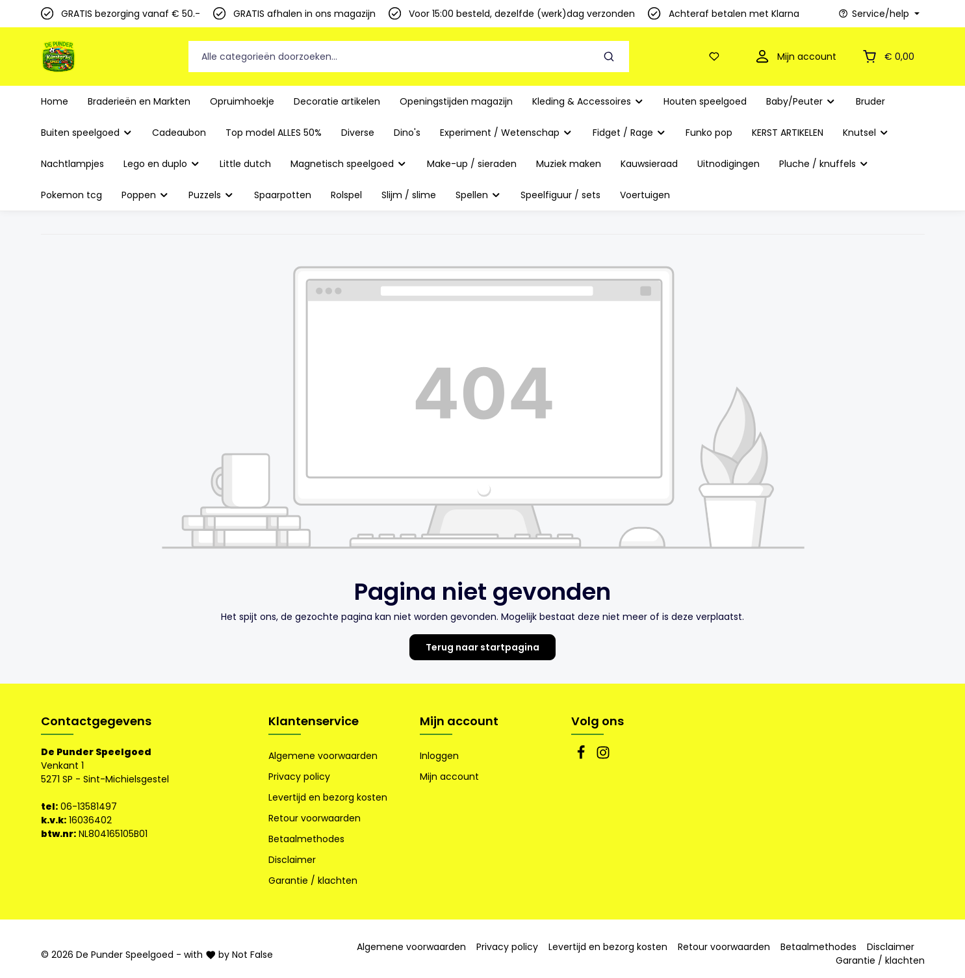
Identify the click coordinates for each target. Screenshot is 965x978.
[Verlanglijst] (717, 57)
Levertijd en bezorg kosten (327, 797)
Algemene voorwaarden (323, 755)
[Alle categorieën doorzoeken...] (389, 57)
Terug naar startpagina (482, 647)
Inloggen (439, 755)
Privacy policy (299, 776)
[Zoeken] (608, 57)
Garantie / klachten (312, 880)
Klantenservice (313, 721)
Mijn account (459, 721)
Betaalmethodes (306, 838)
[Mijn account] (794, 57)
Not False (252, 954)
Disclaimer (292, 859)
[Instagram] (603, 756)
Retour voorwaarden (314, 818)
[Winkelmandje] (887, 57)
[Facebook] (582, 756)
